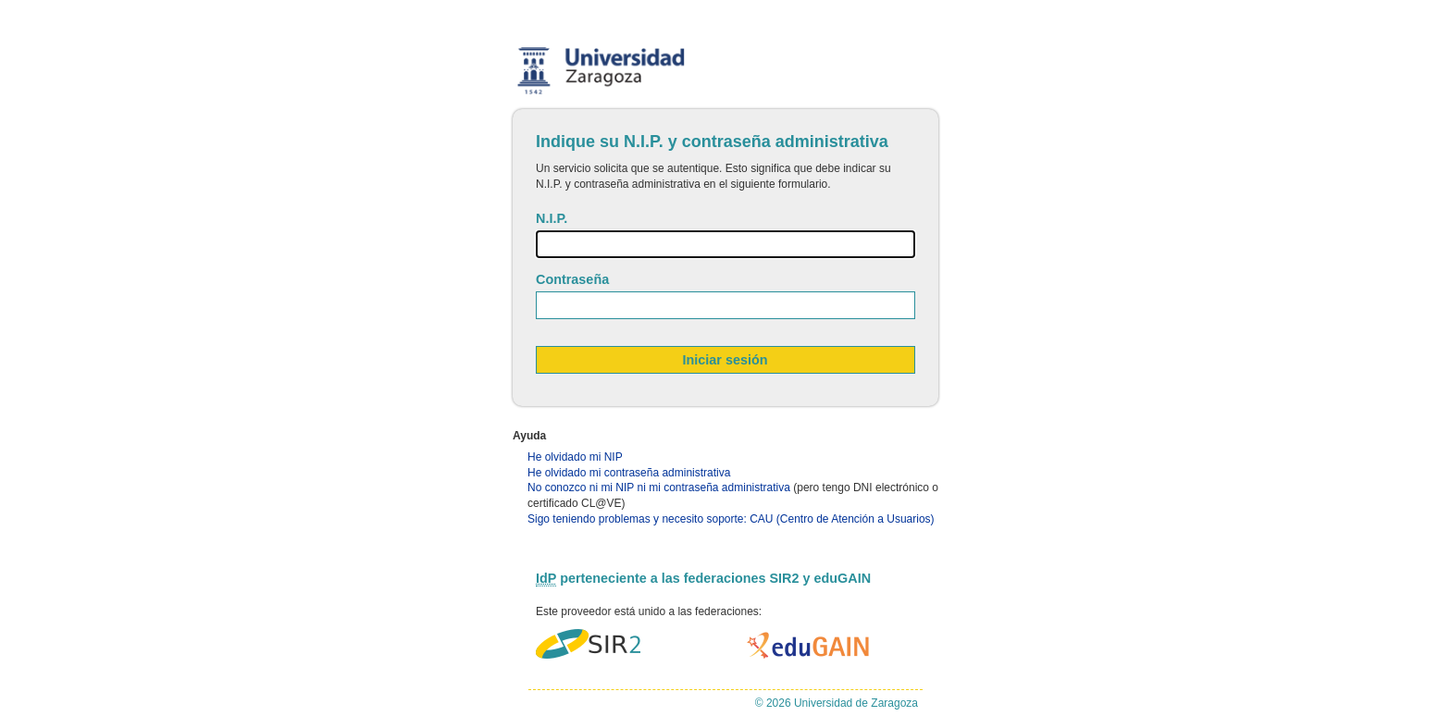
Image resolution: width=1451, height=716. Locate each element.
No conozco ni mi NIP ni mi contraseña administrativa (658, 487)
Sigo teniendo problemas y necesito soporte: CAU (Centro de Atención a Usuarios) (731, 518)
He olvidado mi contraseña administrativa (628, 472)
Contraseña (572, 279)
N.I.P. (551, 218)
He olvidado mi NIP (575, 457)
